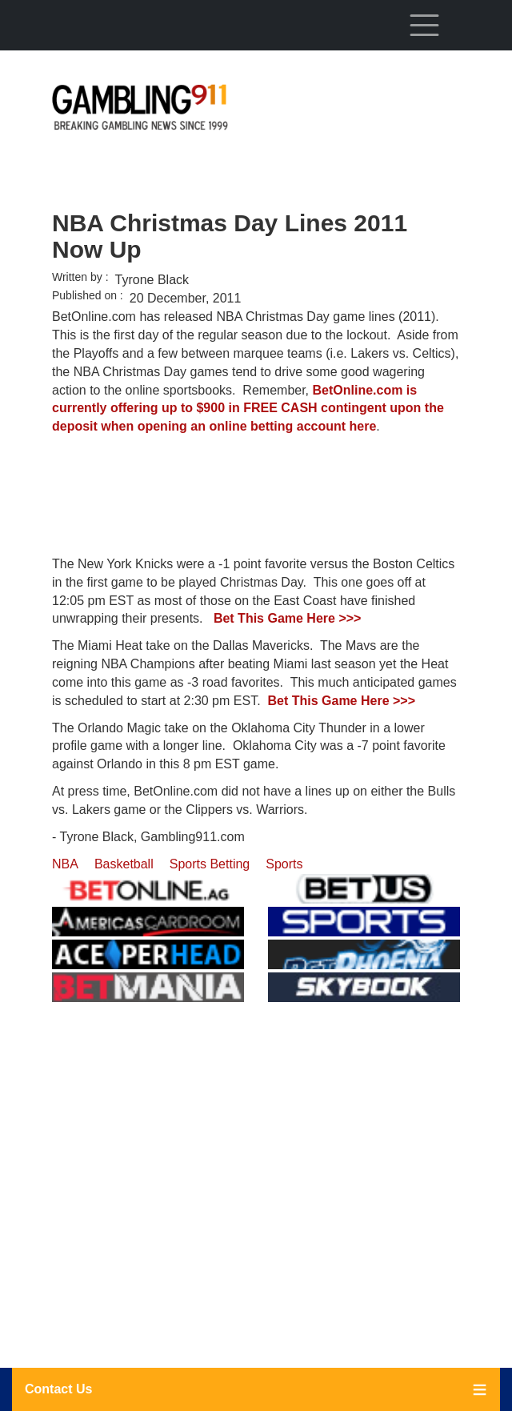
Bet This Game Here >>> (288, 618)
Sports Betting (210, 864)
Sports (284, 864)
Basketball (124, 864)
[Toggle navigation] (424, 25)
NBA (65, 864)
